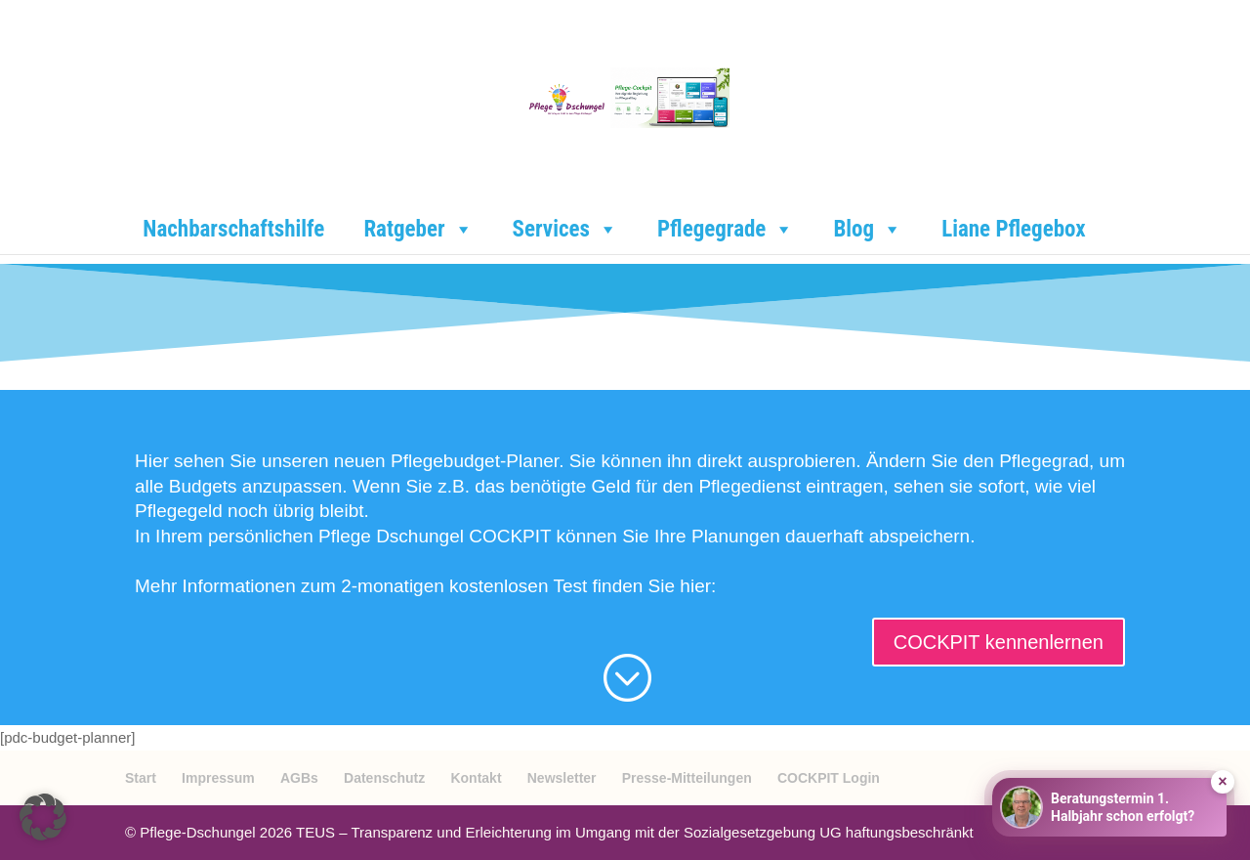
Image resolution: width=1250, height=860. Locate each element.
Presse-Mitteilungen (687, 778)
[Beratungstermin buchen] (1109, 807)
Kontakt (475, 778)
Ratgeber (418, 229)
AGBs (299, 778)
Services (565, 229)
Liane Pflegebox (1013, 229)
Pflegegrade (725, 229)
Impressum (218, 778)
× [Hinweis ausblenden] (1222, 781)
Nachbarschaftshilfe (233, 229)
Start (140, 778)
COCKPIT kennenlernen (999, 642)
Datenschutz (384, 778)
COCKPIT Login (828, 778)
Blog (867, 229)
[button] (43, 817)
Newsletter (562, 778)
